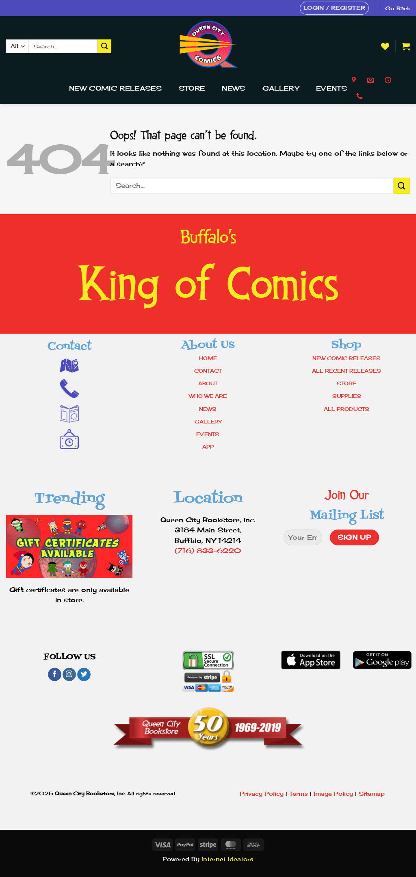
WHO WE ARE (208, 396)
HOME (208, 358)
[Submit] (104, 46)
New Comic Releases (115, 88)
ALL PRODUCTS (346, 409)
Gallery (280, 88)
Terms (298, 793)
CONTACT (207, 371)
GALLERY (208, 422)
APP (208, 447)
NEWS (208, 409)
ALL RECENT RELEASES (346, 371)
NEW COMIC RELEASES (346, 358)
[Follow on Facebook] (54, 675)
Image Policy (333, 793)
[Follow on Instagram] (69, 675)
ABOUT (207, 383)
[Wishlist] (385, 46)
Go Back (397, 8)
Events (331, 88)
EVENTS (207, 434)
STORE (346, 383)
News (233, 88)
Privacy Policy (262, 793)
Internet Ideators (228, 858)
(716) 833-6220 (208, 551)
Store (192, 88)
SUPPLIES (346, 396)
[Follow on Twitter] (84, 675)
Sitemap (372, 793)
